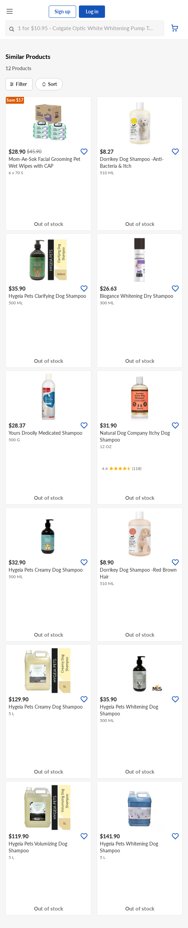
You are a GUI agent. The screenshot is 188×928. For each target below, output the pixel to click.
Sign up (62, 11)
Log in (92, 11)
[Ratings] (121, 468)
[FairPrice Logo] (31, 12)
